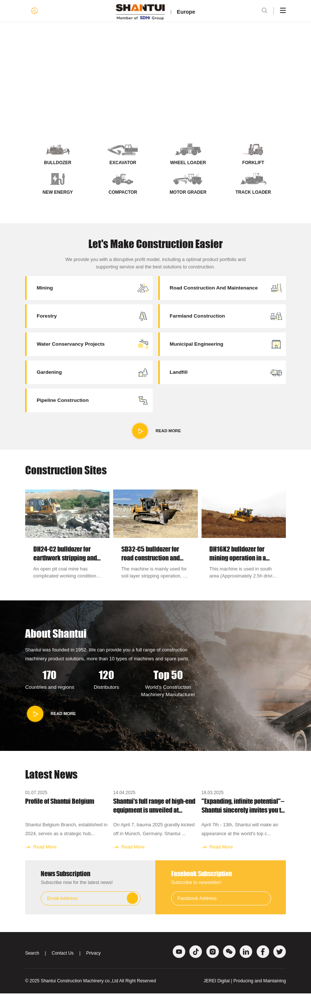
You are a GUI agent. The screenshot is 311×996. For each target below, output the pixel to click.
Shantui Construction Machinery (72, 983)
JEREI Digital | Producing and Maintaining (245, 983)
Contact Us (63, 955)
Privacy (93, 955)
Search (32, 955)
